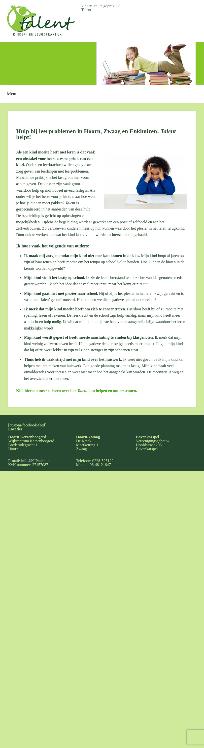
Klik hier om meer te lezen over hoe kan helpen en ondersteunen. (76, 391)
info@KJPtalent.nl (36, 461)
